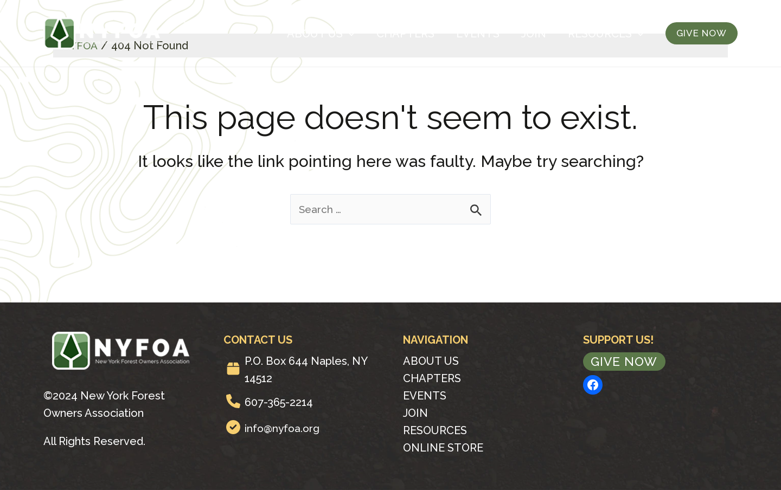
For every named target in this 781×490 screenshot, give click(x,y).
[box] (233, 368)
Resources (606, 33)
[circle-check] (233, 427)
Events (478, 33)
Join (533, 33)
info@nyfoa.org (284, 428)
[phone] (233, 401)
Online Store (443, 447)
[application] (349, 33)
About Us (321, 33)
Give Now (625, 362)
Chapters (405, 33)
